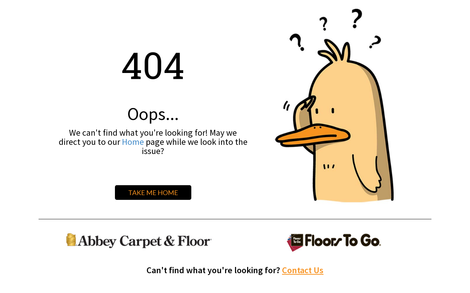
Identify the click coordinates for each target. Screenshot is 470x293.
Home (133, 141)
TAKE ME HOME (153, 192)
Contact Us (302, 270)
